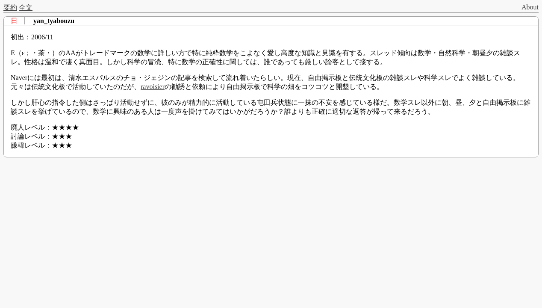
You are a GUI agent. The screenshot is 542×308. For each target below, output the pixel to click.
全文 (25, 7)
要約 (10, 7)
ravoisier (153, 86)
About (530, 7)
